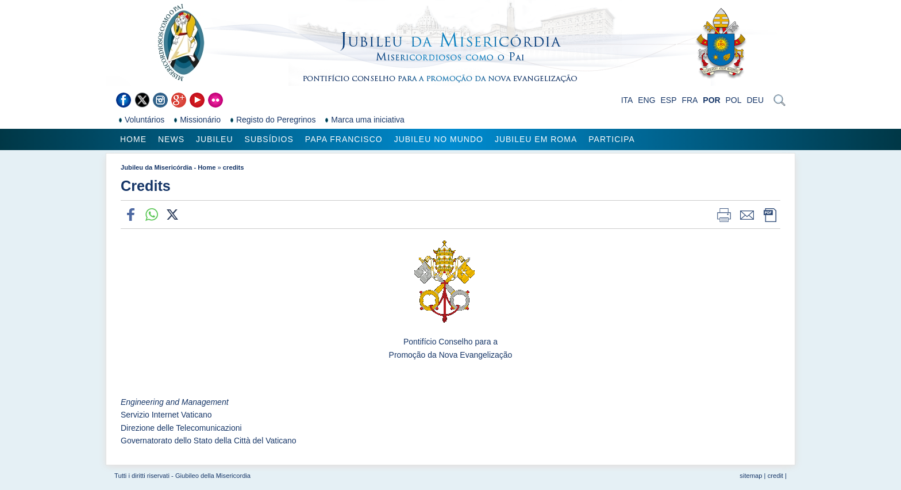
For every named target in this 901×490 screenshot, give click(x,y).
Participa (611, 139)
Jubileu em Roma (536, 139)
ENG (646, 100)
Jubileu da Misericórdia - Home (168, 167)
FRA (689, 100)
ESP (669, 100)
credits (233, 167)
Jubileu (214, 139)
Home (133, 139)
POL (734, 100)
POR (711, 100)
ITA (627, 100)
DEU (755, 100)
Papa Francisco (344, 139)
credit (775, 475)
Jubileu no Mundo (438, 139)
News (171, 139)
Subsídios (269, 139)
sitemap (751, 475)
